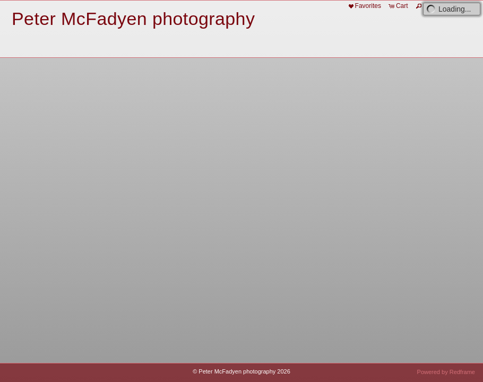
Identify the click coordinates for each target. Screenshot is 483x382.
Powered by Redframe (446, 372)
